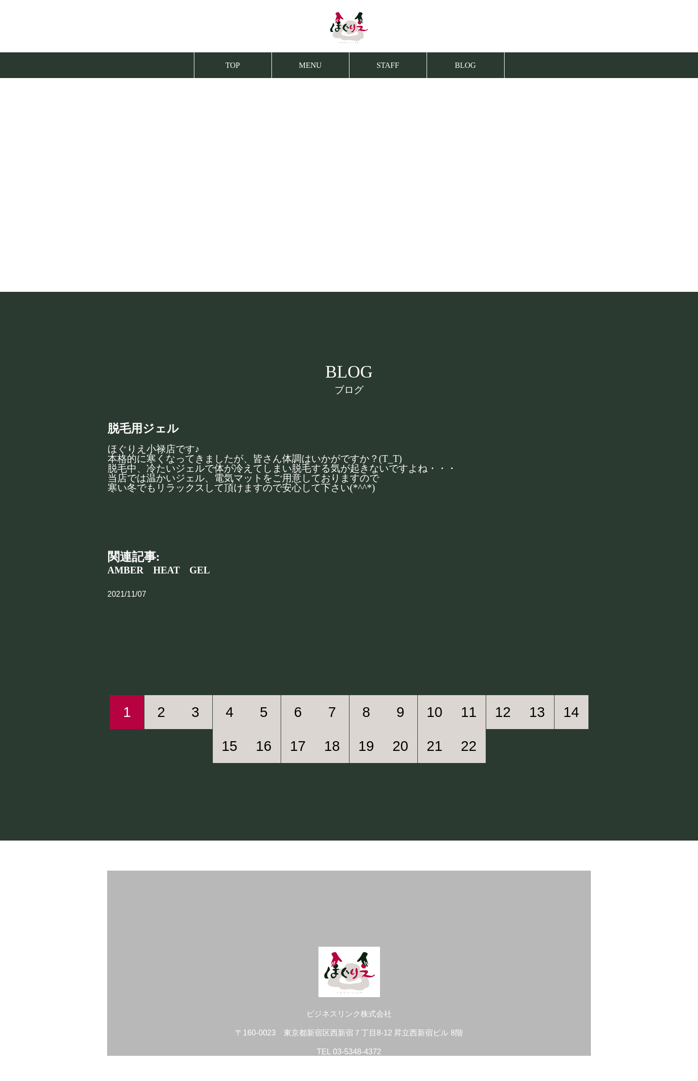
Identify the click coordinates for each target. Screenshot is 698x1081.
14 (571, 712)
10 (434, 712)
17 (297, 746)
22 (468, 746)
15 (229, 746)
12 (502, 712)
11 (468, 712)
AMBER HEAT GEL (159, 570)
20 (400, 746)
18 (332, 746)
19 (366, 746)
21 (434, 746)
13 (537, 712)
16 (263, 746)
